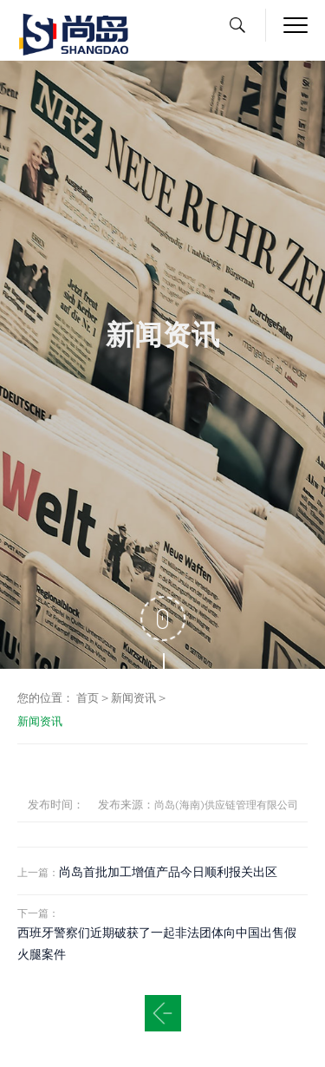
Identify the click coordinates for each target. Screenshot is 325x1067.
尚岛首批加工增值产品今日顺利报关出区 (168, 872)
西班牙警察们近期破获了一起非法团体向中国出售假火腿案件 (156, 943)
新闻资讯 (133, 697)
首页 (87, 697)
